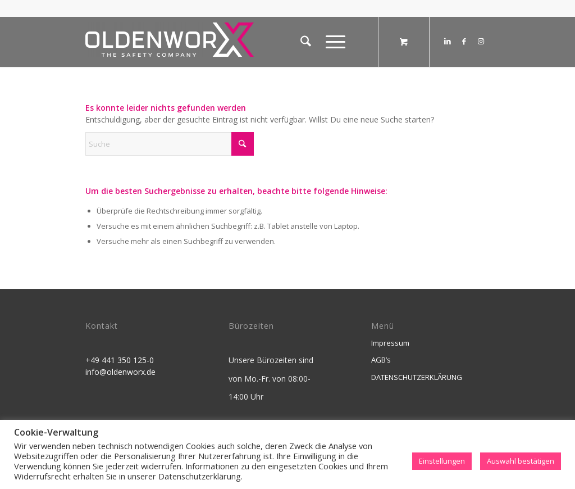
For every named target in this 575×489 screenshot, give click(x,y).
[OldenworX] (169, 44)
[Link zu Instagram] (481, 41)
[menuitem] (305, 41)
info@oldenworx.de (120, 371)
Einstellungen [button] (442, 461)
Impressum (390, 343)
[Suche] (305, 41)
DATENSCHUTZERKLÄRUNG (416, 377)
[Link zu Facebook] (464, 41)
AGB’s (381, 360)
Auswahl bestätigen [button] (520, 461)
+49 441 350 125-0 (119, 360)
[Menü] (331, 41)
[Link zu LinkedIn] (447, 41)
